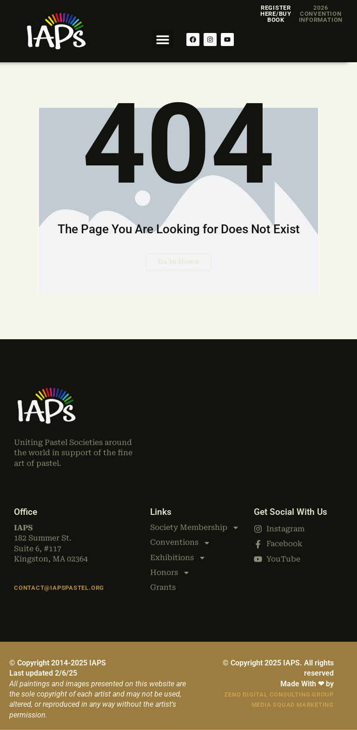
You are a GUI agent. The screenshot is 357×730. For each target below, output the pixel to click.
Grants (163, 547)
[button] (162, 39)
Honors (170, 532)
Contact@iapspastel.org (59, 581)
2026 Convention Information (321, 13)
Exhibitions (178, 518)
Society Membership (194, 487)
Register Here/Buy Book (275, 13)
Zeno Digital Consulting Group (279, 694)
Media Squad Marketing (292, 704)
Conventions (180, 503)
